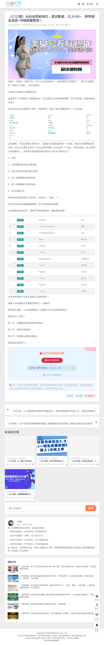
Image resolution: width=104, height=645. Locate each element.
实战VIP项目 (30, 25)
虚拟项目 (54, 458)
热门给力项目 (41, 25)
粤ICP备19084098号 (52, 640)
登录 (90, 4)
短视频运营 (23, 491)
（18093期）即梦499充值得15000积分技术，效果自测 (43, 604)
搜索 (91, 508)
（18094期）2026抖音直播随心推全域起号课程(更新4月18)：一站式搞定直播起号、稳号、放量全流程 (58, 595)
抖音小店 (86, 458)
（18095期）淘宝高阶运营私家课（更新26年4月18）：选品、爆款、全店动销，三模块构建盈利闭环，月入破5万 (57, 586)
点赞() (90, 396)
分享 (70, 396)
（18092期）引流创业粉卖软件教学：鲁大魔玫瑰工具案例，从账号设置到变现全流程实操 (57, 613)
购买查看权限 (52, 360)
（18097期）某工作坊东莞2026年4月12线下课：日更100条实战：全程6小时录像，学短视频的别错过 (58, 567)
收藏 (79, 396)
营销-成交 (22, 458)
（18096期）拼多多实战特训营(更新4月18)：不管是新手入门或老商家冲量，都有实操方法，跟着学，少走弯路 (57, 576)
